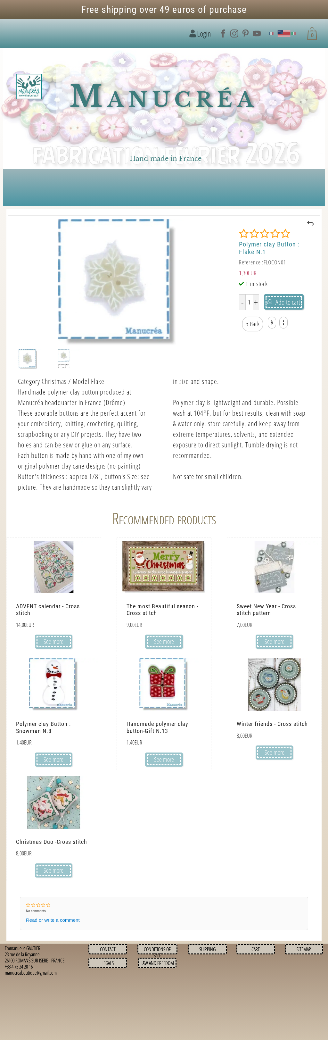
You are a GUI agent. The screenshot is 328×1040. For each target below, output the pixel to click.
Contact (108, 949)
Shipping (207, 949)
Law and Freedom (157, 963)
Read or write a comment (53, 920)
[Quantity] (249, 302)
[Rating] (264, 234)
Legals (108, 963)
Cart (255, 949)
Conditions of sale (157, 952)
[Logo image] (29, 87)
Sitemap (304, 949)
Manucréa (164, 96)
